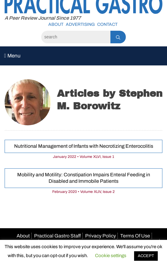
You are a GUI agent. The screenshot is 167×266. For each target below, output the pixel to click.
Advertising (80, 24)
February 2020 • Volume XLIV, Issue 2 (83, 192)
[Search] (75, 37)
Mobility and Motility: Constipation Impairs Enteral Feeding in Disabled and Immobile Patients (83, 178)
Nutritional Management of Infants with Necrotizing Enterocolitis (83, 146)
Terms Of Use (135, 235)
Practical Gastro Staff (57, 235)
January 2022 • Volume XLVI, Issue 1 (83, 157)
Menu (12, 56)
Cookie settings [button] (110, 255)
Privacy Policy (100, 235)
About (55, 24)
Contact (107, 24)
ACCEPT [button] (146, 256)
